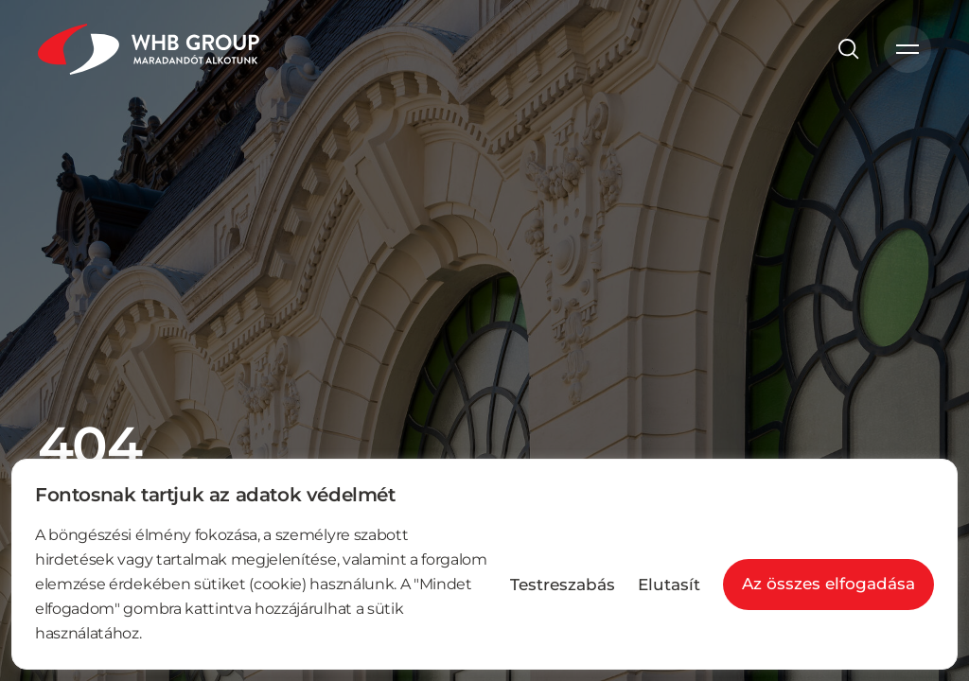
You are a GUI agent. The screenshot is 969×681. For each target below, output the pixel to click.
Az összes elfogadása (828, 583)
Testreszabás (562, 585)
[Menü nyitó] (907, 49)
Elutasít (669, 585)
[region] (484, 564)
